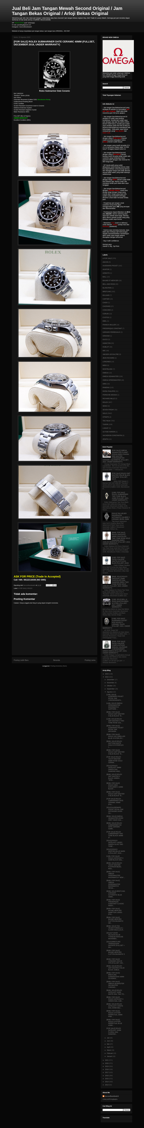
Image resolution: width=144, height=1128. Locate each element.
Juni (108, 1041)
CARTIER (106, 299)
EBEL (105, 321)
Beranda (56, 660)
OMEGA (105, 373)
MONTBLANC (107, 369)
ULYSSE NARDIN (109, 432)
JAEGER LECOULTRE (111, 354)
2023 (107, 674)
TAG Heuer (106, 421)
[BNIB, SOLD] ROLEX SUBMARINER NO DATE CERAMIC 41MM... (114, 826)
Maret (109, 1050)
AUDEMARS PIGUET (110, 266)
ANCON (105, 262)
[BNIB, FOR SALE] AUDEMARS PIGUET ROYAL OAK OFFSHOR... (115, 728)
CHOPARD (106, 306)
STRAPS (106, 417)
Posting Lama (90, 660)
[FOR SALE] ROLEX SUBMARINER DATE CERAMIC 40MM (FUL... (115, 801)
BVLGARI (106, 295)
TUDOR (105, 424)
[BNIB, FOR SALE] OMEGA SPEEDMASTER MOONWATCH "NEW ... (116, 874)
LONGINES (107, 362)
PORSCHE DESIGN (110, 395)
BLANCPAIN (107, 288)
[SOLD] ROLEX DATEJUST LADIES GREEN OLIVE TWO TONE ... (115, 843)
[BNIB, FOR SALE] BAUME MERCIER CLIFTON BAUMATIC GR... (115, 920)
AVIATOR (106, 269)
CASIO (105, 302)
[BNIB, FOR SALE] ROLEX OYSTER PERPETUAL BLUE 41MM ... (114, 1022)
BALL (104, 277)
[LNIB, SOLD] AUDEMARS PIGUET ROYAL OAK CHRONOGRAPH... (115, 697)
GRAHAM (106, 336)
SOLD (105, 413)
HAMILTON (107, 343)
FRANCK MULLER (109, 325)
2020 (107, 1063)
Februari (110, 1053)
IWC (104, 351)
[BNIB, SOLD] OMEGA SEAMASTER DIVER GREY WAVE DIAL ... (115, 818)
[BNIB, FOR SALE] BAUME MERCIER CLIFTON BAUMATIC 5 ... (116, 953)
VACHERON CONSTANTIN (112, 435)
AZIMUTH (106, 273)
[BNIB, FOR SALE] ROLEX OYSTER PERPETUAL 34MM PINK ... (114, 1013)
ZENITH (105, 439)
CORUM (106, 314)
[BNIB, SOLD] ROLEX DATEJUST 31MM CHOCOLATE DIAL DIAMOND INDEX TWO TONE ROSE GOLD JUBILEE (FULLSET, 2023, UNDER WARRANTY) (116, 582)
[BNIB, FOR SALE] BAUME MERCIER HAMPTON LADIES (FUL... (114, 911)
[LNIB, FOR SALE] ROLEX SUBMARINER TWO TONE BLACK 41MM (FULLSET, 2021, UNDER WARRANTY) (120, 496)
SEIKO (105, 406)
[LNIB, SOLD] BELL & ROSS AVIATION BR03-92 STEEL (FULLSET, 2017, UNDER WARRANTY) (120, 603)
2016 (107, 1075)
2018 (107, 1069)
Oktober (110, 686)
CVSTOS (106, 317)
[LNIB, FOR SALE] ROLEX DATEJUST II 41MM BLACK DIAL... (115, 858)
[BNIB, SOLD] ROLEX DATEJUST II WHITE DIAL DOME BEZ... (115, 1006)
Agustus (110, 692)
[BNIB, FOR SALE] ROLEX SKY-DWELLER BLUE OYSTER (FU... (116, 736)
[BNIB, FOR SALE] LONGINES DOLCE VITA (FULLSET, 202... (115, 961)
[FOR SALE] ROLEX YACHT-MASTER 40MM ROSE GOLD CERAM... (114, 759)
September (111, 689)
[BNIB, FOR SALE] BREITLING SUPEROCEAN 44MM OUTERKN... (115, 975)
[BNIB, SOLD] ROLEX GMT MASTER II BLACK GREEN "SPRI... (114, 777)
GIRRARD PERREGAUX (111, 332)
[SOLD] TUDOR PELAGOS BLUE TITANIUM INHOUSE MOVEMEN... (115, 935)
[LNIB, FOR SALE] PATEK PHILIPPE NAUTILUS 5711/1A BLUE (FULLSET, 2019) (120, 560)
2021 (107, 1060)
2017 (107, 1072)
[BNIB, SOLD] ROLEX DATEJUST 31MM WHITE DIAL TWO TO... (116, 992)
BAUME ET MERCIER (110, 280)
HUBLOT (106, 347)
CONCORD (107, 310)
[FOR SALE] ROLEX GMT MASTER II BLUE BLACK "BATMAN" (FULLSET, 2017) (121, 476)
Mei (108, 1044)
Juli (108, 1038)
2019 (107, 1066)
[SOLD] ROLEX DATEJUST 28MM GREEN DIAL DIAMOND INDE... (114, 768)
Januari (109, 1056)
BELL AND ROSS (109, 284)
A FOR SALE (22, 588)
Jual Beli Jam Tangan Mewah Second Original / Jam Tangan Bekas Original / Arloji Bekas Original (67, 11)
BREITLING (107, 291)
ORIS (104, 384)
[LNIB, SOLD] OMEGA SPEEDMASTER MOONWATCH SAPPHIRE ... (114, 706)
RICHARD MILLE (109, 398)
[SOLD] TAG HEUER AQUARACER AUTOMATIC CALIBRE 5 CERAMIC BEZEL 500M (121, 516)
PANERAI (106, 387)
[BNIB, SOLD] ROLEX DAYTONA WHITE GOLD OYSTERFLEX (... (115, 744)
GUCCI (105, 339)
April (108, 1047)
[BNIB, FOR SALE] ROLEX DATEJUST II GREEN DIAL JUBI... (115, 999)
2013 (107, 1085)
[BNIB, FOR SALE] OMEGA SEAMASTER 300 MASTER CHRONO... (115, 984)
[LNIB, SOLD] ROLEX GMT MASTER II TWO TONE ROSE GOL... (115, 721)
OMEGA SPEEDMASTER (112, 380)
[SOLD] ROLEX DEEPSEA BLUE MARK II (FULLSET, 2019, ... (116, 851)
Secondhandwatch (112, 1096)
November (111, 683)
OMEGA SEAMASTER (111, 376)
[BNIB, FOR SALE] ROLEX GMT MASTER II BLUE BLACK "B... (115, 714)
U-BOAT (105, 428)
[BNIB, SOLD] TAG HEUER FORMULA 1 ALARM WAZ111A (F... (115, 928)
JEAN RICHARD (108, 358)
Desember (111, 680)
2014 (107, 1082)
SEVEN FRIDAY (108, 410)
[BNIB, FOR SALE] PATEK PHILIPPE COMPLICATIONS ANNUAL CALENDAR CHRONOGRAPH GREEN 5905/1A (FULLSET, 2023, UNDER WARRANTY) (115, 647)
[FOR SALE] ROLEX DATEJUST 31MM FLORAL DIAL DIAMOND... (114, 1031)
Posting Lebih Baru (21, 660)
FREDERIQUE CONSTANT (112, 328)
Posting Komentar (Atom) (58, 666)
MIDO (105, 365)
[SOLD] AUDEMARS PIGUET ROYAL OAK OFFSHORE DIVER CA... (115, 810)
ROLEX (29, 588)
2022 (107, 677)
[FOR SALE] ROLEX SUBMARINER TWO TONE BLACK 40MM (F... (115, 834)
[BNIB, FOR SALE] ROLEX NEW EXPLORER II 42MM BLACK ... (115, 786)
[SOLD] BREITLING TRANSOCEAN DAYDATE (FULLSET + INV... (116, 944)
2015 (107, 1079)
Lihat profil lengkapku (110, 1099)
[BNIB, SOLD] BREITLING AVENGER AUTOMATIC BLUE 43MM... (116, 894)
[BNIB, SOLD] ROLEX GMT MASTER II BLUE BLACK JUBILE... (116, 968)
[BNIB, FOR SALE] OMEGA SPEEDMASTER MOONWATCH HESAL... (113, 884)
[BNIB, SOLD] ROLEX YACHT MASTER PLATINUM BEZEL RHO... (114, 866)
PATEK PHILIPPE (109, 391)
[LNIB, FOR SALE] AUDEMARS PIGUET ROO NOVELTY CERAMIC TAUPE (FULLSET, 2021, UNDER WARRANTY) (116, 623)
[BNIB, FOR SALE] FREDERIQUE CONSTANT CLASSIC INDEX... (115, 902)
